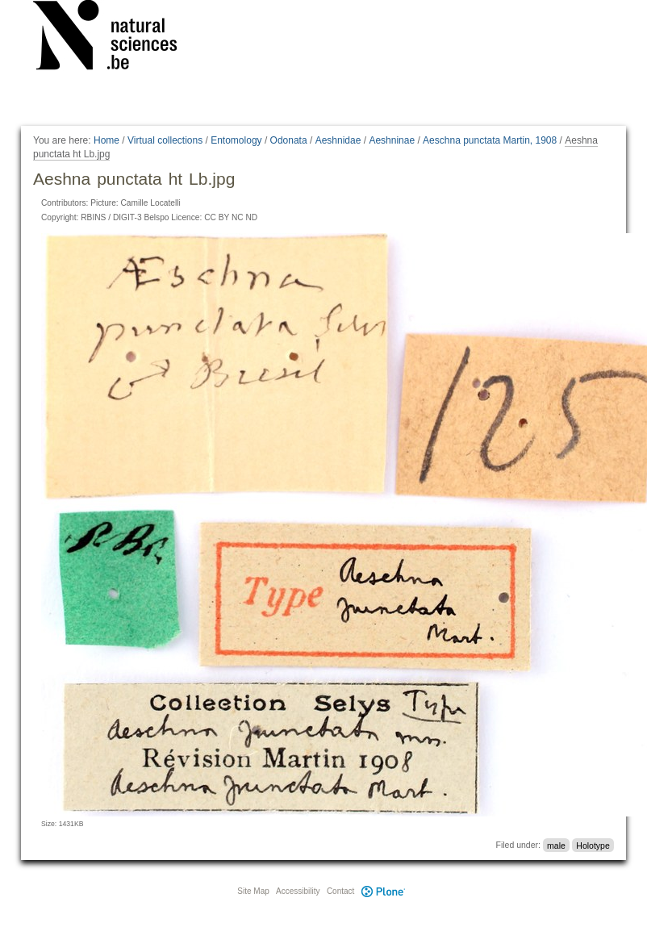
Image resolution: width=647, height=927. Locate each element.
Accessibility (297, 891)
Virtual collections (164, 140)
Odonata (288, 140)
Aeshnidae (338, 140)
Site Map (253, 891)
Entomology (236, 140)
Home (106, 140)
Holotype (592, 845)
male (556, 845)
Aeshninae (392, 140)
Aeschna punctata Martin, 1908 (490, 140)
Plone (383, 891)
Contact (340, 891)
